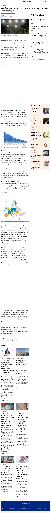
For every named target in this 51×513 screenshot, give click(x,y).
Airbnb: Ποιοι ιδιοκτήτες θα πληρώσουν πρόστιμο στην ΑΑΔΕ (21, 363)
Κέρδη (16, 340)
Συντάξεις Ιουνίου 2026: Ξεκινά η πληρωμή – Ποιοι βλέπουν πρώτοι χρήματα (35, 111)
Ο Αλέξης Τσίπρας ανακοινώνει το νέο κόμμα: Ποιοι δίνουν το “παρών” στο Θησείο (39, 19)
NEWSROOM (3, 400)
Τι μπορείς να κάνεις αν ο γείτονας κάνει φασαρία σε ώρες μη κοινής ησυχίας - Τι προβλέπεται (36, 135)
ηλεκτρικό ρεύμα (9, 340)
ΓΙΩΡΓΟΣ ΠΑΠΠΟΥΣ (8, 15)
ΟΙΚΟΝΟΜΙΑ (3, 5)
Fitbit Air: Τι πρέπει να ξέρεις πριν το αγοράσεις (35, 144)
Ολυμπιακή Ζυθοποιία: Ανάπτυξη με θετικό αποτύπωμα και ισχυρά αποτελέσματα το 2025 (39, 35)
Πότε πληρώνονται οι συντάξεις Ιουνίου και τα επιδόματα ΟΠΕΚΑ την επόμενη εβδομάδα (36, 153)
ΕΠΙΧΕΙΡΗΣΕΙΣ (18, 508)
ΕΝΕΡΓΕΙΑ (34, 508)
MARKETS (24, 508)
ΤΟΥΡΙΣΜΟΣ (29, 508)
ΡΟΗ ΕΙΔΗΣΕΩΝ (37, 15)
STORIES (39, 508)
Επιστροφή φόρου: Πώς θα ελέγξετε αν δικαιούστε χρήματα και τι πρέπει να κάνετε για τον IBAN (36, 164)
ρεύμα (3, 340)
